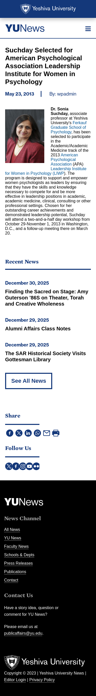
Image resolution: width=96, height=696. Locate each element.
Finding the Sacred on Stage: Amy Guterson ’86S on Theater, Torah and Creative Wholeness (46, 298)
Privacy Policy (42, 680)
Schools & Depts (19, 555)
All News (12, 529)
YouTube (29, 466)
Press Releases (18, 563)
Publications (15, 572)
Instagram (23, 466)
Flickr (36, 466)
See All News (28, 381)
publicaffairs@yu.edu (23, 633)
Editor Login (15, 680)
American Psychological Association (64, 159)
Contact (11, 580)
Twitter (9, 466)
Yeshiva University (48, 9)
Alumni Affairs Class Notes (38, 328)
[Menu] (88, 28)
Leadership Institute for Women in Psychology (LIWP (46, 171)
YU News (12, 538)
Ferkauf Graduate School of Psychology (69, 127)
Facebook (16, 466)
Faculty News (16, 546)
